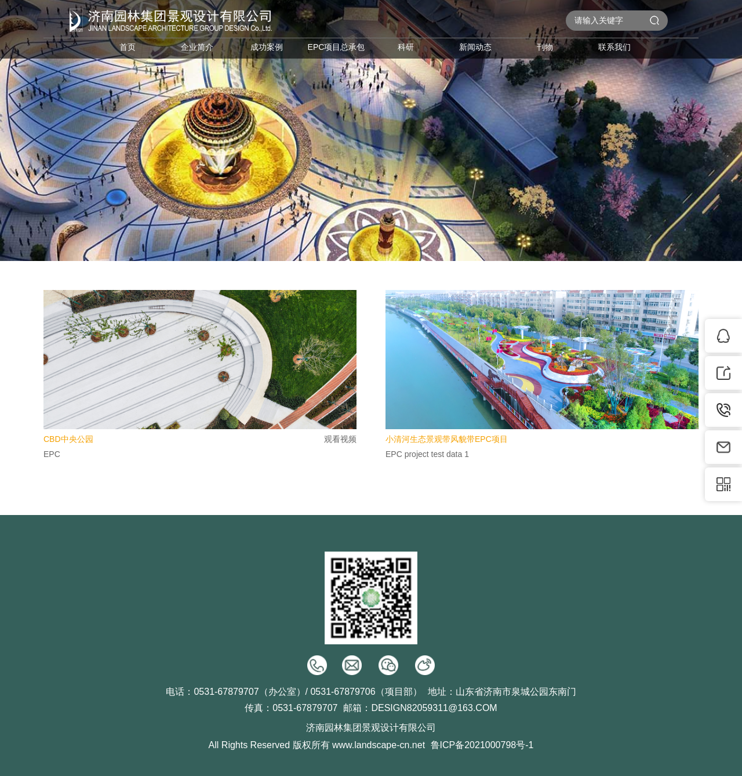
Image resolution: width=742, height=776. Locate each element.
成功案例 (266, 47)
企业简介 (197, 47)
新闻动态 (475, 47)
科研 (406, 47)
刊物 (545, 47)
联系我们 (614, 47)
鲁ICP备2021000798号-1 (482, 745)
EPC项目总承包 (336, 47)
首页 (127, 47)
